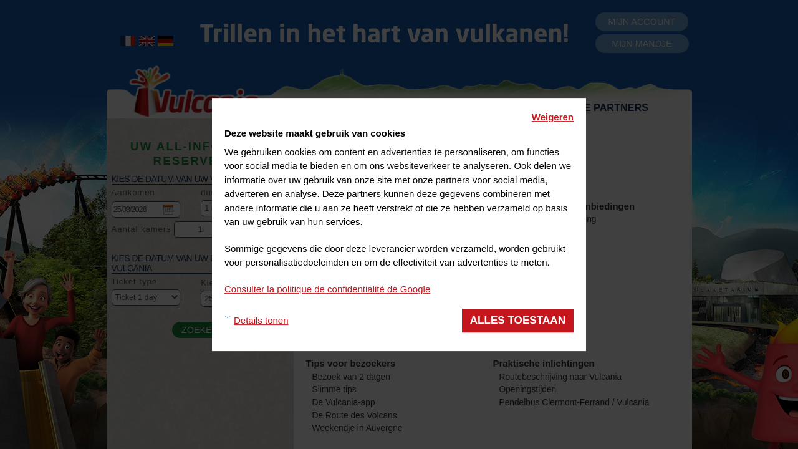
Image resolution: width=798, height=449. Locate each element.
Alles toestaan (517, 320)
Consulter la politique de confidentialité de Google (327, 289)
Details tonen (261, 320)
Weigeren (553, 117)
